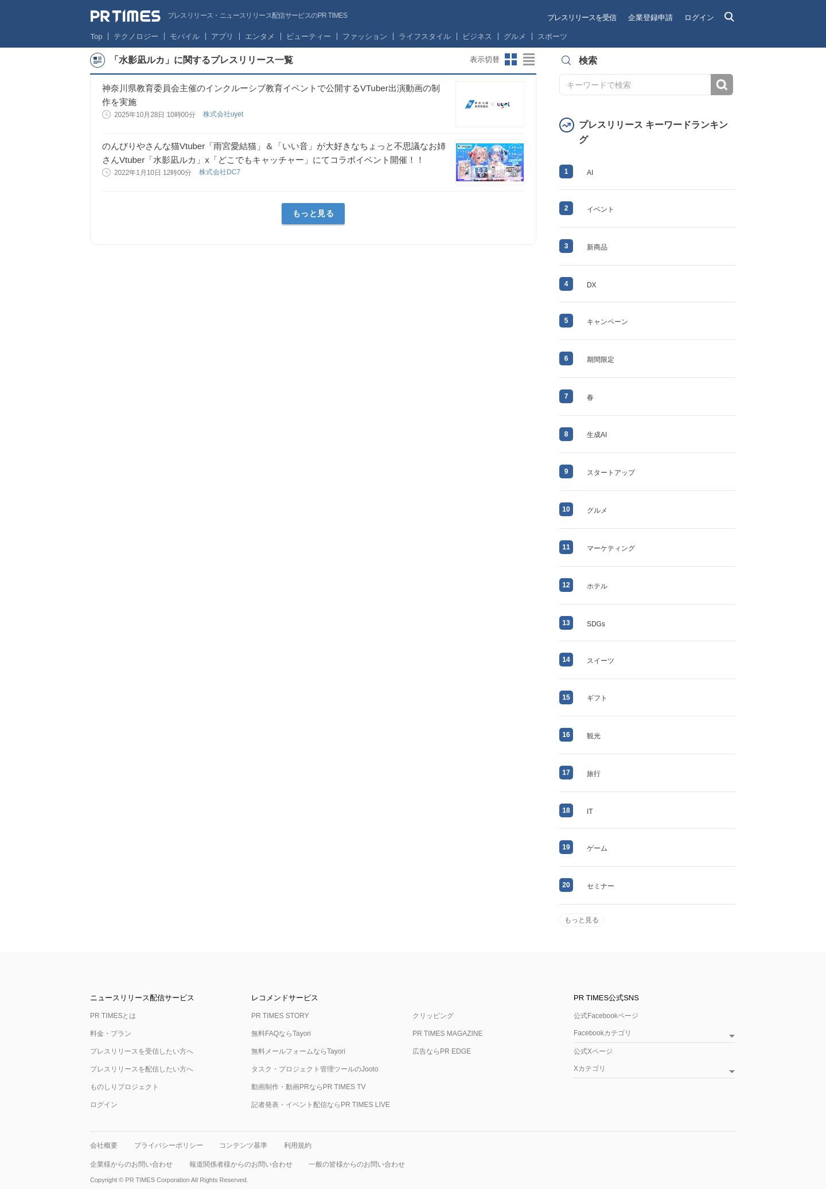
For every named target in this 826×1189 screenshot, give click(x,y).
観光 (594, 736)
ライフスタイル (425, 36)
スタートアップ (611, 473)
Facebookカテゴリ (603, 1033)
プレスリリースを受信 (581, 17)
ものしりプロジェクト (124, 1087)
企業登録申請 (650, 17)
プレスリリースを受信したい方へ (141, 1051)
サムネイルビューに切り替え (511, 60)
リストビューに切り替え (529, 60)
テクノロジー (136, 36)
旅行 (594, 774)
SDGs (596, 624)
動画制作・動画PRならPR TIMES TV (308, 1087)
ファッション (364, 36)
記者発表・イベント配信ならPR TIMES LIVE (320, 1105)
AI (590, 173)
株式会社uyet (224, 114)
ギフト (597, 698)
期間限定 (600, 360)
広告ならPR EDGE (441, 1051)
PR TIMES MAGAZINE (447, 1034)
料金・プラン (110, 1034)
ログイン (699, 17)
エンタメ (260, 36)
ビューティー (308, 36)
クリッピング (433, 1016)
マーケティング (611, 548)
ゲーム (597, 848)
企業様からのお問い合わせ (131, 1164)
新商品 (597, 247)
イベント (600, 209)
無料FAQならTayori (281, 1034)
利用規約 (297, 1145)
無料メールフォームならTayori (298, 1051)
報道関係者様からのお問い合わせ (241, 1164)
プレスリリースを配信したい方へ (141, 1069)
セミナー (600, 886)
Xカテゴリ (590, 1069)
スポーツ (552, 36)
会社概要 (104, 1145)
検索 (722, 84)
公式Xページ (593, 1051)
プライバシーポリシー (168, 1145)
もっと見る (313, 213)
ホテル (597, 586)
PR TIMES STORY (280, 1016)
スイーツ (600, 661)
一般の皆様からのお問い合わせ (357, 1164)
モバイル (185, 36)
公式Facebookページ (606, 1016)
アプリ (222, 36)
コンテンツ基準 (243, 1145)
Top (97, 36)
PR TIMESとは (113, 1016)
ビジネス (477, 36)
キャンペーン (607, 322)
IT (590, 812)
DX (592, 285)
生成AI (597, 435)
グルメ (515, 36)
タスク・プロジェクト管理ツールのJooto (314, 1069)
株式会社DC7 (220, 172)
